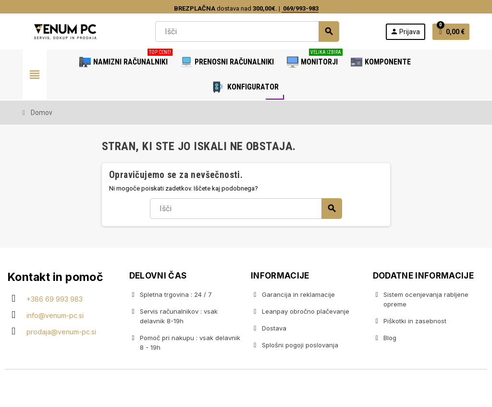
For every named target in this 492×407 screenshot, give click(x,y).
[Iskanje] (247, 31)
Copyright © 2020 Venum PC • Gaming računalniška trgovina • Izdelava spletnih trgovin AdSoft (246, 389)
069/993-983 (300, 8)
